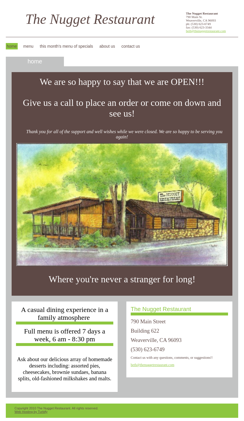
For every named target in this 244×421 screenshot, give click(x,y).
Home (12, 46)
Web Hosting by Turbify (31, 411)
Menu (28, 46)
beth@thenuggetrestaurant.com (206, 31)
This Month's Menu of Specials (66, 46)
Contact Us (130, 46)
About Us (107, 46)
